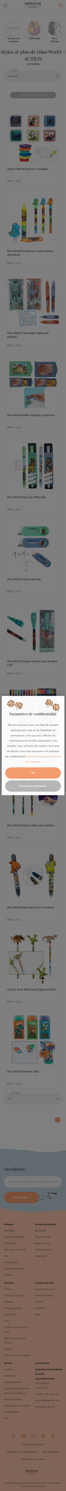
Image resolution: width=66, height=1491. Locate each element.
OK (33, 773)
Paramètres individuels (33, 786)
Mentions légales (37, 756)
